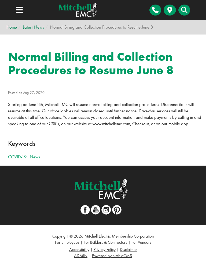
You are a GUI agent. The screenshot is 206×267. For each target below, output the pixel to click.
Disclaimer (128, 249)
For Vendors (141, 242)
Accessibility (79, 249)
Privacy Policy (105, 249)
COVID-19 (17, 157)
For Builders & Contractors (105, 242)
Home (11, 27)
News (35, 157)
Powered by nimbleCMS (112, 255)
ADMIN (80, 255)
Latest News (33, 27)
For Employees (67, 242)
